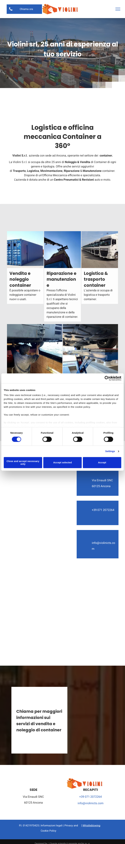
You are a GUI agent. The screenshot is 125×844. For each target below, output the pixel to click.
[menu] (118, 9)
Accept (102, 462)
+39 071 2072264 (90, 797)
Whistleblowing (91, 826)
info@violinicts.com (91, 803)
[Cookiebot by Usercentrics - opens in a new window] (107, 378)
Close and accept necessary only (23, 462)
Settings (110, 451)
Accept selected (62, 462)
